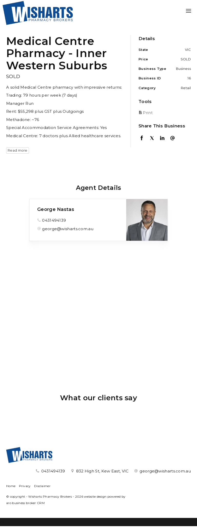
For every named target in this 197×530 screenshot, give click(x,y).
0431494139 (54, 220)
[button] (163, 112)
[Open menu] (188, 11)
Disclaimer (42, 486)
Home (10, 486)
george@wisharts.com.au (67, 228)
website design (95, 496)
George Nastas (55, 209)
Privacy (25, 486)
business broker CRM (28, 503)
